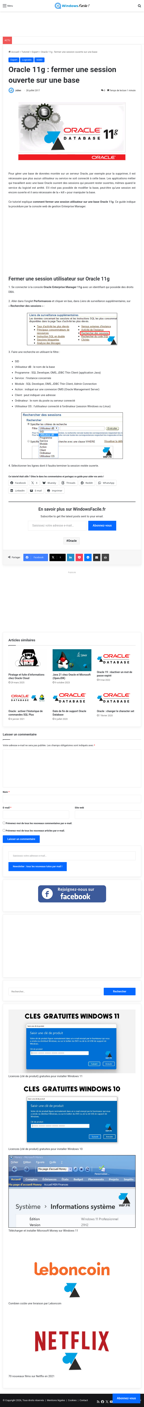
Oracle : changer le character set (115, 711)
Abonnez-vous (102, 525)
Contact (84, 1400)
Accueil (13, 51)
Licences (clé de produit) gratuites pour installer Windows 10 (45, 1149)
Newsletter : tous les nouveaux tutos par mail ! (37, 866)
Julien (18, 90)
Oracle (72, 541)
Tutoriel (25, 51)
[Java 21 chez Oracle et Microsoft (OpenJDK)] (72, 660)
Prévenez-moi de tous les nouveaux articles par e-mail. (35, 830)
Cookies (72, 1400)
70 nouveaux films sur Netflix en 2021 (31, 1376)
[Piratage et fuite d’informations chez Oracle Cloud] (27, 660)
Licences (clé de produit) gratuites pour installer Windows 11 (45, 1076)
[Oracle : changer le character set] (116, 698)
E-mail (7, 807)
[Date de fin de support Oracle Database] (72, 698)
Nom (6, 792)
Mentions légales (56, 1400)
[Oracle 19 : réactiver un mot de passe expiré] (116, 659)
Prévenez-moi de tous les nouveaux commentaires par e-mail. (39, 823)
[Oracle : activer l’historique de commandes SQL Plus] (27, 698)
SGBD (39, 59)
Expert (35, 51)
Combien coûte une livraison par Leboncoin (34, 1303)
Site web (79, 807)
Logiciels (27, 59)
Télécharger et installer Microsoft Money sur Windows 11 (43, 1230)
